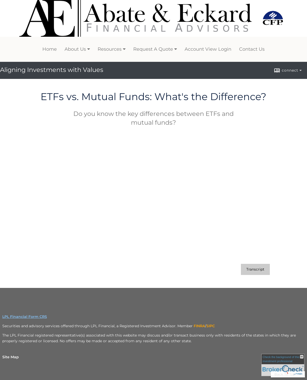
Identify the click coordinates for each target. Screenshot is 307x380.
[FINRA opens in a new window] (199, 326)
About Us (75, 49)
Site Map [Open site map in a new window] (10, 357)
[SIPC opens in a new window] (210, 326)
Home (49, 49)
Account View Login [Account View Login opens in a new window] (208, 49)
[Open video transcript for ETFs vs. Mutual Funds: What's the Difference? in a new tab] (255, 269)
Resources (110, 49)
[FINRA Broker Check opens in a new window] (282, 365)
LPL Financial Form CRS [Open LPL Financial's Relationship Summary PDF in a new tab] (24, 316)
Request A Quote (153, 49)
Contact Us (252, 49)
